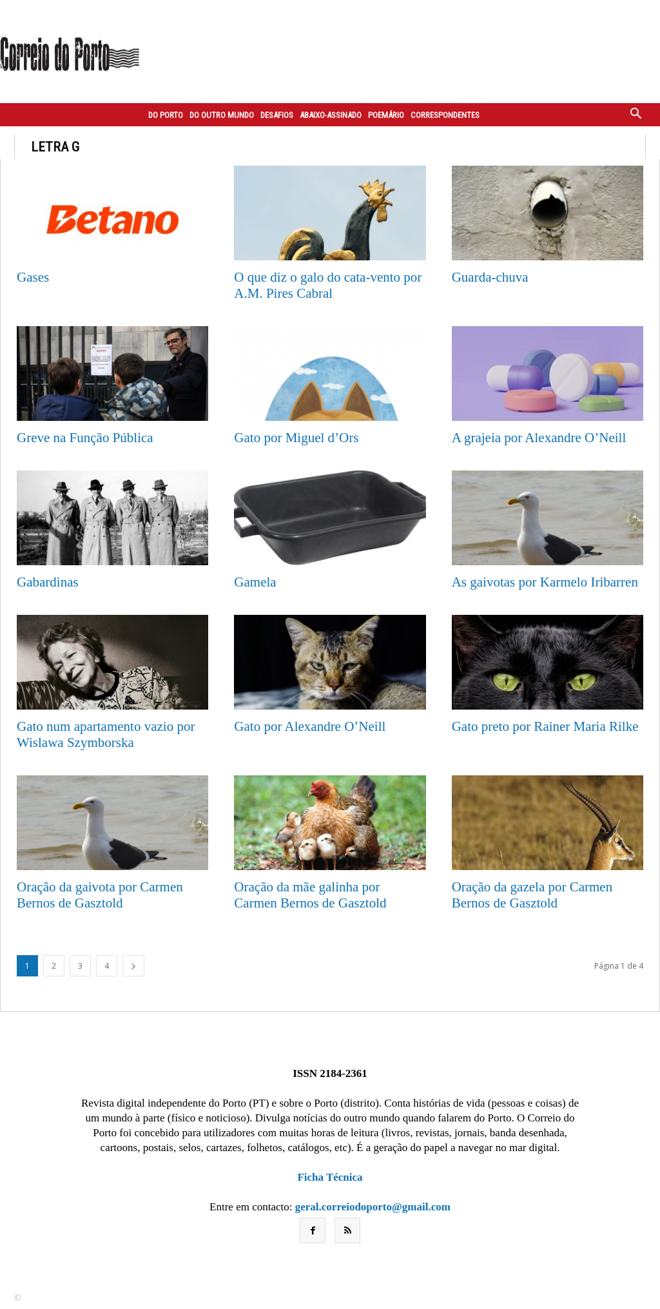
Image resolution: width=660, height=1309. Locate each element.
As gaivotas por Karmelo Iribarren (545, 582)
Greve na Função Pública (85, 437)
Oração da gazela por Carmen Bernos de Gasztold (532, 895)
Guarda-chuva (490, 277)
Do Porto (165, 115)
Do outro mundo (221, 115)
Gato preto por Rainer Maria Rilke (545, 726)
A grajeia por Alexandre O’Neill (539, 437)
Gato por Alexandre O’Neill (309, 726)
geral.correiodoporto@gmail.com (373, 1207)
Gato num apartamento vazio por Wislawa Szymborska (106, 734)
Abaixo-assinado (331, 115)
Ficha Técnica (329, 1177)
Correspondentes (445, 115)
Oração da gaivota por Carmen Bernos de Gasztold (100, 895)
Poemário (386, 115)
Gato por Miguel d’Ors (296, 437)
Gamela (255, 582)
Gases (33, 277)
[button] (636, 114)
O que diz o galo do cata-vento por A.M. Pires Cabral (328, 285)
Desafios (276, 115)
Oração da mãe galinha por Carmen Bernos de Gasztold (310, 895)
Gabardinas (48, 582)
